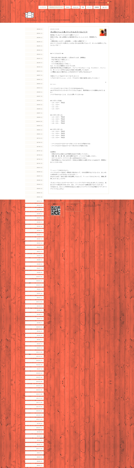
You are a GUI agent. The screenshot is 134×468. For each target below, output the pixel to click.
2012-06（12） (39, 373)
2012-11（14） (39, 352)
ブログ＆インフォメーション (56, 7)
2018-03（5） (40, 125)
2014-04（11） (39, 280)
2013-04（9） (40, 331)
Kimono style (75, 7)
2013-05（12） (39, 327)
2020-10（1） (40, 71)
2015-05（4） (40, 226)
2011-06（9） (40, 423)
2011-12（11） (39, 398)
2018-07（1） (40, 113)
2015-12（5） (40, 201)
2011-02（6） (40, 440)
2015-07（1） (40, 217)
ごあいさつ (104, 7)
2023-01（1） (40, 33)
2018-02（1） (40, 129)
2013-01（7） (40, 343)
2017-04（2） (40, 155)
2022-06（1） (40, 41)
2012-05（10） (39, 377)
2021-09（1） (40, 62)
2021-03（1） (40, 66)
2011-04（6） (40, 431)
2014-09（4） (40, 259)
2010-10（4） (40, 457)
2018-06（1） (40, 117)
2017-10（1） (40, 138)
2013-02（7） (40, 339)
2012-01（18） (39, 394)
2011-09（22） (39, 410)
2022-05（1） (40, 45)
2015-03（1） (40, 234)
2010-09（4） (40, 461)
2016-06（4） (40, 180)
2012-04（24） (39, 381)
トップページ (43, 7)
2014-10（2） (40, 255)
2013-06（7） (40, 322)
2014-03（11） (39, 285)
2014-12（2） (40, 247)
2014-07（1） (40, 268)
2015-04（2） (40, 230)
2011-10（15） (39, 406)
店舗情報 (97, 7)
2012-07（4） (40, 368)
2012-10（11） (39, 356)
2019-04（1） (40, 100)
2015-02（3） (40, 238)
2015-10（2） (40, 205)
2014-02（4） (40, 289)
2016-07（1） (40, 175)
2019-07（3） (40, 96)
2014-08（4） (40, 264)
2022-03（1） (40, 54)
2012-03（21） (39, 385)
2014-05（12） (39, 276)
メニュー (89, 7)
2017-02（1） (40, 159)
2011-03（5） (40, 436)
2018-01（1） (40, 134)
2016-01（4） (40, 196)
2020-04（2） (40, 83)
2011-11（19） (39, 402)
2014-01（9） (40, 293)
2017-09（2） (40, 142)
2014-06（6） (40, 272)
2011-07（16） (39, 419)
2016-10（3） (40, 167)
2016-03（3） (40, 188)
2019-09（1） (40, 92)
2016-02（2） (40, 192)
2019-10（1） (40, 87)
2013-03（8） (40, 335)
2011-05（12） (39, 427)
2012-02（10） (39, 389)
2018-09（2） (40, 108)
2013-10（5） (40, 306)
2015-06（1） (40, 222)
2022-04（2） (40, 50)
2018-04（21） (39, 121)
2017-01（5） (40, 163)
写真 (83, 7)
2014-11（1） (40, 251)
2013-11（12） (39, 301)
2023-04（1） (40, 29)
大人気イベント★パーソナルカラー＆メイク (69, 32)
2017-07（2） (40, 150)
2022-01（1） (40, 58)
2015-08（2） (40, 213)
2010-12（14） (39, 448)
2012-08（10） (39, 364)
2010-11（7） (40, 452)
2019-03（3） (40, 104)
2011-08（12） (39, 415)
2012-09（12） (39, 360)
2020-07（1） (40, 75)
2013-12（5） (40, 297)
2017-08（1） (40, 146)
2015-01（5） (40, 243)
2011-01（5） (40, 444)
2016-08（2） (40, 171)
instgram (68, 7)
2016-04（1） (40, 184)
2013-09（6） (40, 310)
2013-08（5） (40, 314)
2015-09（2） (40, 209)
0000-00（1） (40, 465)
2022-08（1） (40, 37)
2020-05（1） (40, 79)
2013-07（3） (40, 318)
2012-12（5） (40, 347)
